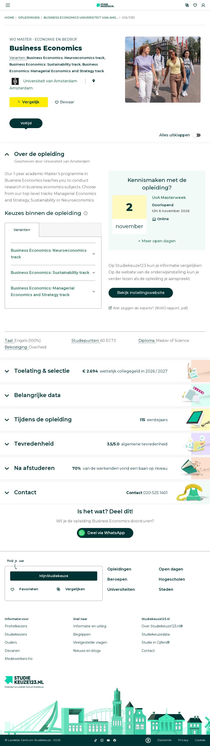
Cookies (200, 740)
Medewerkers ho (19, 659)
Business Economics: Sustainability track (50, 272)
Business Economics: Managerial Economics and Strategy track (42, 291)
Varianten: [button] (18, 58)
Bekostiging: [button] (17, 347)
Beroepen (117, 579)
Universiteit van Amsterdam (50, 81)
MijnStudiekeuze (53, 576)
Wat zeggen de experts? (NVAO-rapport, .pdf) (148, 308)
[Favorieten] (195, 5)
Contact (148, 651)
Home (9, 17)
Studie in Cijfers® (156, 642)
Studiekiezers (16, 634)
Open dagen (171, 569)
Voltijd (26, 123)
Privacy (183, 740)
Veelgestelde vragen (90, 642)
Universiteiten (121, 589)
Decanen (12, 651)
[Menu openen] (8, 5)
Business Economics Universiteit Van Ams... (81, 17)
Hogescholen (172, 579)
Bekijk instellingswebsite (140, 292)
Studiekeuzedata (156, 634)
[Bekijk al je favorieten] (24, 589)
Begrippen (82, 634)
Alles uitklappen (180, 135)
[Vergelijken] (187, 5)
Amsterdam (21, 88)
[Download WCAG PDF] (148, 740)
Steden (166, 589)
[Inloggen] (203, 5)
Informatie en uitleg (89, 626)
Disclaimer (164, 740)
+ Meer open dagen (157, 241)
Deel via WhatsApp (102, 533)
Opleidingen (29, 17)
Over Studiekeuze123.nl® (162, 626)
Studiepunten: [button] (85, 340)
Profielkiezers (16, 626)
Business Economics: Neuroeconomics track (49, 253)
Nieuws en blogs (87, 651)
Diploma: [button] (147, 340)
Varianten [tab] (22, 230)
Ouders (11, 642)
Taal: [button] (9, 340)
